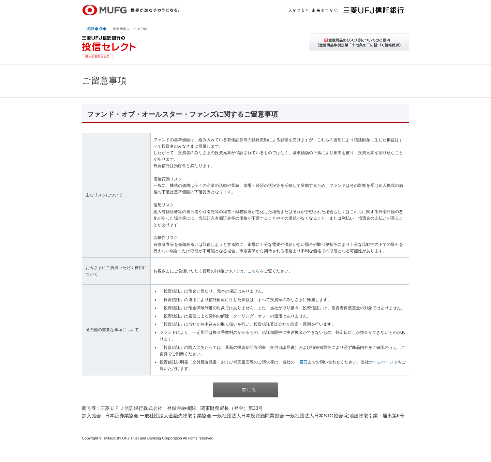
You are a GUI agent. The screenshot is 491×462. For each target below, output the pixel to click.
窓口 (303, 362)
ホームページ (381, 362)
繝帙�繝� (96, 28)
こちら (254, 271)
